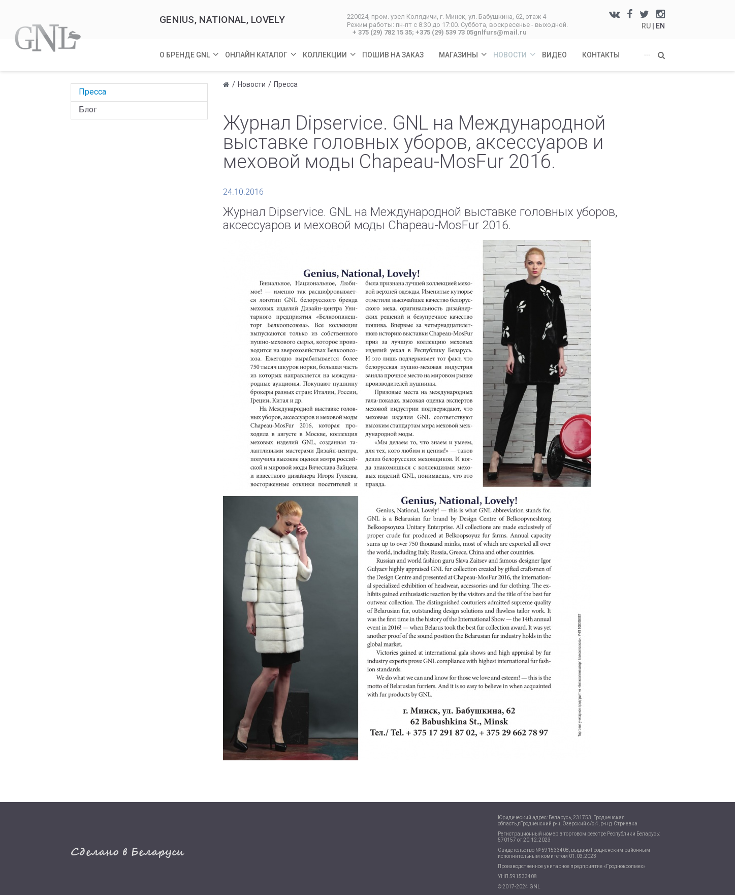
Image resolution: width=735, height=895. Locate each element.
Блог (88, 109)
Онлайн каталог (261, 49)
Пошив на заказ (393, 55)
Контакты (601, 55)
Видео (554, 55)
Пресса (92, 92)
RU (647, 26)
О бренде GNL (189, 49)
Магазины (463, 49)
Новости (515, 49)
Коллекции (330, 49)
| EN (658, 26)
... (647, 53)
